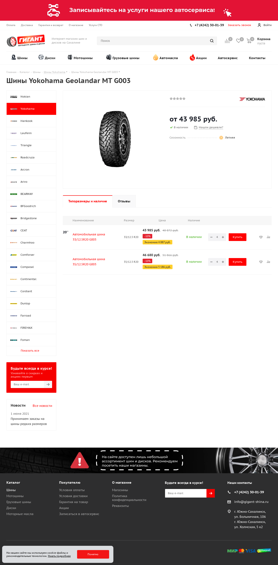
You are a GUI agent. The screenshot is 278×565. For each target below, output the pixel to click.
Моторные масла (20, 514)
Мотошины (15, 496)
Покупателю (69, 482)
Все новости (42, 406)
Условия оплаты (72, 490)
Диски (11, 508)
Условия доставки (73, 496)
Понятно (93, 554)
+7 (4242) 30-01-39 (209, 25)
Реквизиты (120, 506)
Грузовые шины (18, 502)
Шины (11, 490)
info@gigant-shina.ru (251, 502)
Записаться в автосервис (79, 514)
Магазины (120, 490)
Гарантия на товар (73, 502)
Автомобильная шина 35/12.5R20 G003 (89, 261)
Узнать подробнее (59, 556)
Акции (64, 508)
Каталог (13, 482)
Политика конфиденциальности (129, 498)
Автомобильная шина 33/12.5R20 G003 (89, 236)
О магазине (122, 482)
